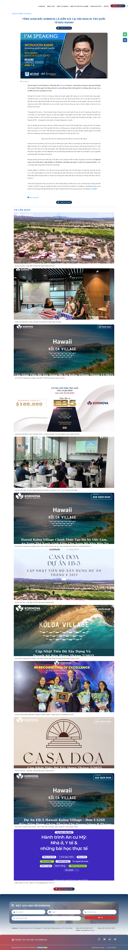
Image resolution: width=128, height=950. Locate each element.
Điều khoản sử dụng (98, 948)
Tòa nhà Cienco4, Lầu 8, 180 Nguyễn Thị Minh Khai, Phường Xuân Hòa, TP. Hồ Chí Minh (45, 928)
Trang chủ (15, 14)
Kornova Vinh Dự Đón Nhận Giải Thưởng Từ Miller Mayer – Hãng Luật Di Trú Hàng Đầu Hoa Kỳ (44, 715)
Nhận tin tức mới (64, 28)
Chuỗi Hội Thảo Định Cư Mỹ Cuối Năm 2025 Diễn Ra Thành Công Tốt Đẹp (38, 322)
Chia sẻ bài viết (33, 197)
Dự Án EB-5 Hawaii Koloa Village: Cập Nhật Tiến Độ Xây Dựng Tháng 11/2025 (40, 378)
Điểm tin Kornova (25, 14)
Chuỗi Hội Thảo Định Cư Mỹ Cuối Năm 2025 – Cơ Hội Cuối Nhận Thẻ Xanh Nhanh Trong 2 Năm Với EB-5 (47, 434)
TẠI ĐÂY (94, 189)
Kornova (63, 85)
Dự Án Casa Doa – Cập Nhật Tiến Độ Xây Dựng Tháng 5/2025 (34, 771)
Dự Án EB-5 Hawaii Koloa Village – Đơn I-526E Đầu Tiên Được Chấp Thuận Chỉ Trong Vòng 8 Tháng (46, 827)
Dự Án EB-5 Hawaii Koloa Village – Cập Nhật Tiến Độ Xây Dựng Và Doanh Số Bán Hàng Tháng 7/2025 (47, 658)
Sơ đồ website (111, 948)
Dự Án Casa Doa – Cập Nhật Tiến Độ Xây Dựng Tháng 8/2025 (34, 602)
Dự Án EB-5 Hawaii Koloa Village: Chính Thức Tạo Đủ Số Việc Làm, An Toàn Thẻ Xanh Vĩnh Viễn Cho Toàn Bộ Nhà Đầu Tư (53, 546)
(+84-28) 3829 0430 (86, 928)
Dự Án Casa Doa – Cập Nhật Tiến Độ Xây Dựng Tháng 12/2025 (35, 266)
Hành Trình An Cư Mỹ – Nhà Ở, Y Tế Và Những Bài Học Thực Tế (34, 883)
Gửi (100, 917)
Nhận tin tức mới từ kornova (29, 940)
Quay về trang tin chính (64, 889)
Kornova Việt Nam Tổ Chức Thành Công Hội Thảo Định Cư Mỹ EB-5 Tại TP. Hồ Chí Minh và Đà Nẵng (46, 490)
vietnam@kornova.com (87, 930)
